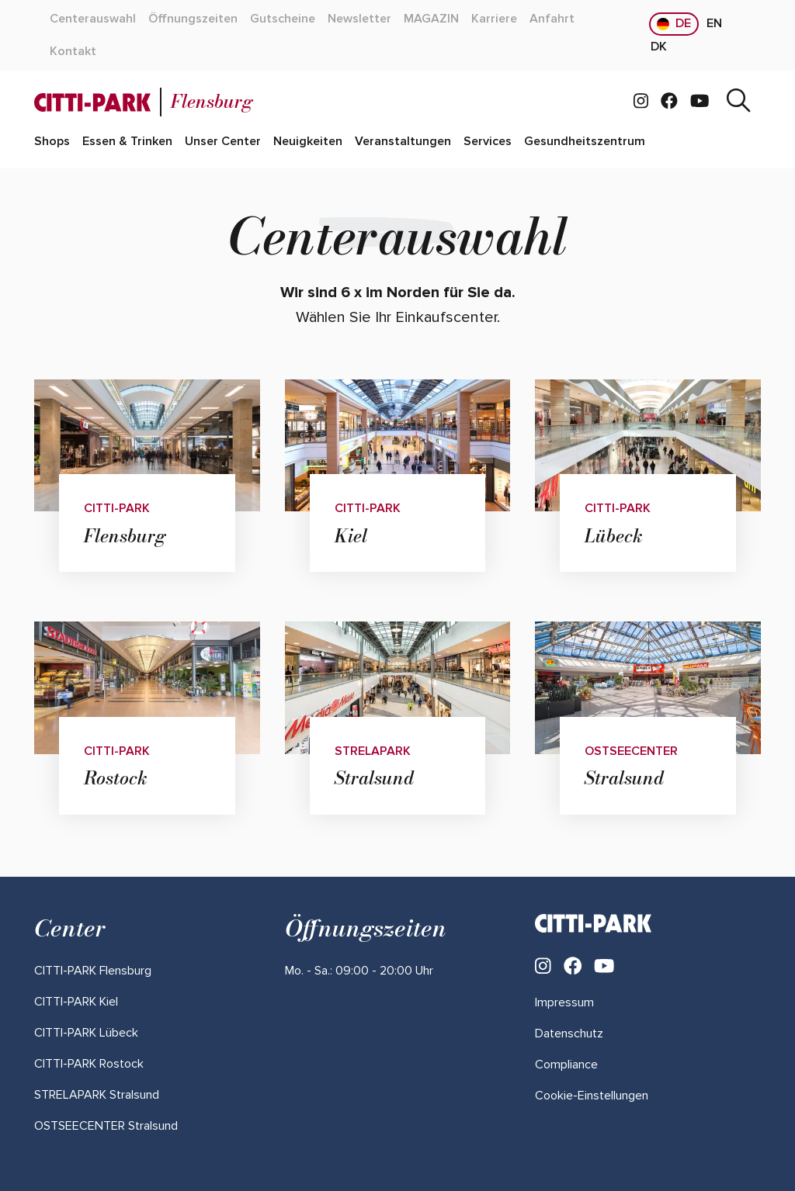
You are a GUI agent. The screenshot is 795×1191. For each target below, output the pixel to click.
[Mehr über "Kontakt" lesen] (72, 52)
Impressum (564, 1002)
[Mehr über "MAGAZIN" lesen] (431, 19)
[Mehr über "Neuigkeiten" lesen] (307, 142)
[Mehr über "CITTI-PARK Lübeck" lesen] (86, 1032)
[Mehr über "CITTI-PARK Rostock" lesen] (89, 1064)
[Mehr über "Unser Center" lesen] (223, 142)
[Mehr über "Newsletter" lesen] (359, 19)
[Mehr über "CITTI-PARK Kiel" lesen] (76, 1001)
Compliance (566, 1064)
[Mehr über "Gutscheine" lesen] (282, 19)
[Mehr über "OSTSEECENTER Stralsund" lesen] (106, 1126)
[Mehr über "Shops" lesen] (52, 142)
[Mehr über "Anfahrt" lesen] (552, 19)
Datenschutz (569, 1033)
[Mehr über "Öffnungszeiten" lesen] (193, 19)
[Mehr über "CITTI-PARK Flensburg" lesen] (92, 970)
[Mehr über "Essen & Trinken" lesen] (127, 142)
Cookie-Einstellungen (591, 1095)
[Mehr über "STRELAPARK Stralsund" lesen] (96, 1095)
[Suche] (738, 102)
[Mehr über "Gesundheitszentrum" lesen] (584, 142)
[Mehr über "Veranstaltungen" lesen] (403, 142)
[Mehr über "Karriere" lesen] (494, 19)
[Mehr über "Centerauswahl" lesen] (92, 19)
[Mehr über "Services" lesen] (487, 142)
